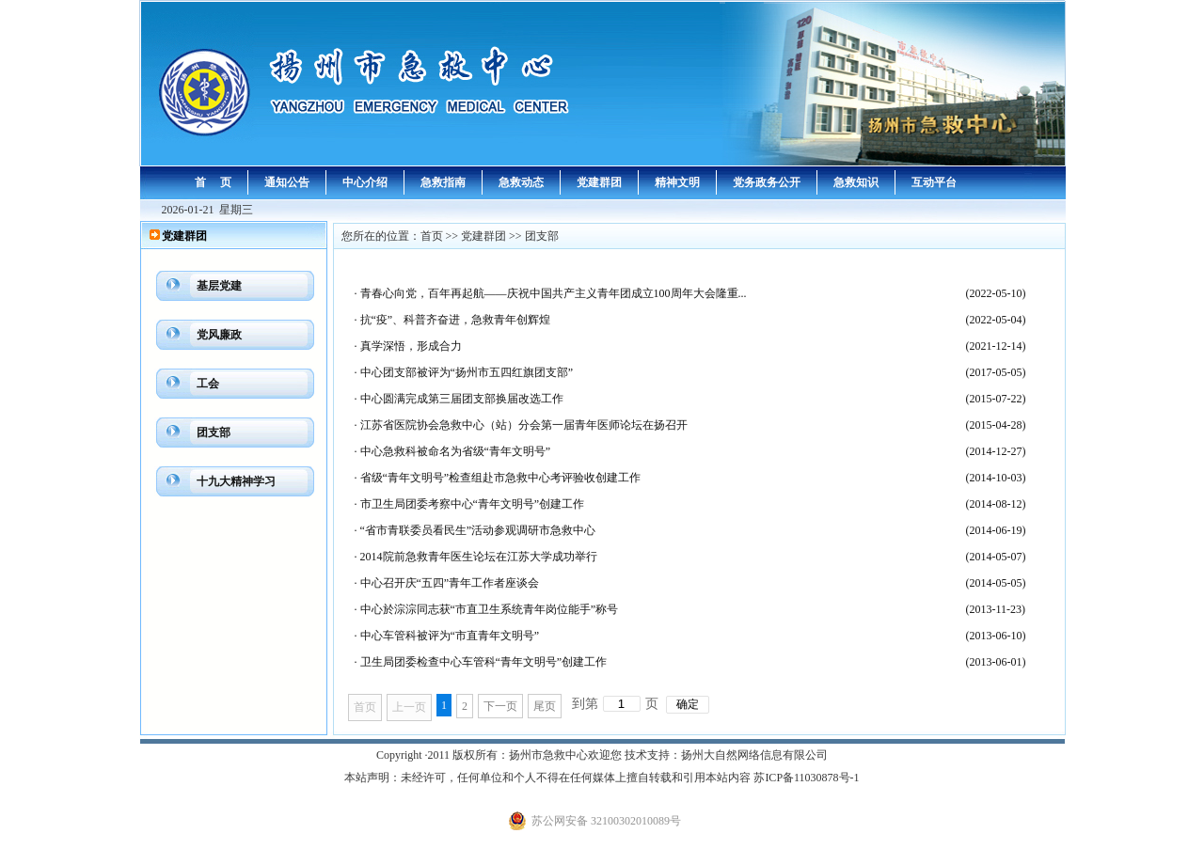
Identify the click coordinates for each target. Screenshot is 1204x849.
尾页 (544, 706)
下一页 (500, 706)
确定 (687, 704)
